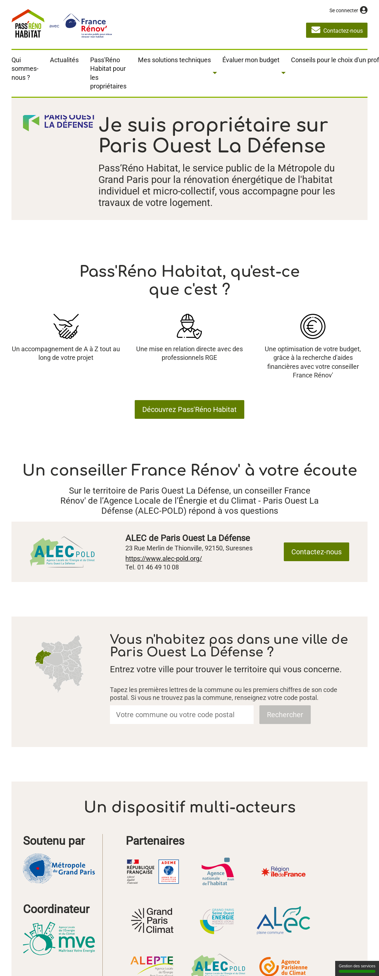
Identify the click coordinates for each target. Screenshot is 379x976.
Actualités (64, 60)
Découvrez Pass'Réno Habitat (189, 409)
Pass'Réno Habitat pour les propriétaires (108, 73)
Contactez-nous (316, 551)
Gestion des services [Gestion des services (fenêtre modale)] (357, 968)
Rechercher (285, 714)
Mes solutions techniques (174, 60)
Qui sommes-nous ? (24, 68)
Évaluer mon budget (250, 60)
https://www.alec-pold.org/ (163, 558)
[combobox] (182, 714)
